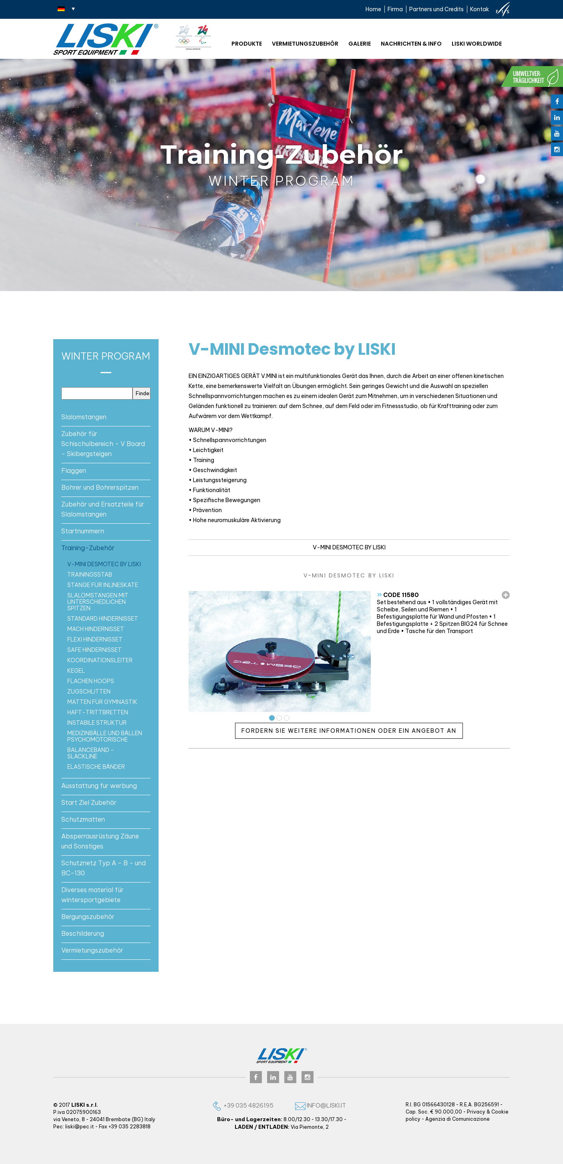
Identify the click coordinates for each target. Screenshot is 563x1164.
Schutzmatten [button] (83, 819)
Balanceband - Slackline (90, 753)
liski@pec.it (79, 1127)
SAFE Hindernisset (94, 649)
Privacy (476, 1112)
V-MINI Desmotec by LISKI (104, 564)
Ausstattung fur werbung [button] (99, 786)
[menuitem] (66, 8)
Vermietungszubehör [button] (92, 950)
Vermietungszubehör (305, 44)
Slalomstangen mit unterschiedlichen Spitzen (98, 602)
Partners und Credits (436, 9)
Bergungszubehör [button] (88, 917)
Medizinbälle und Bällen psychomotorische (104, 736)
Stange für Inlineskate (102, 585)
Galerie (359, 44)
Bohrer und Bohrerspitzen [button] (100, 487)
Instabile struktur (97, 722)
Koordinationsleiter (100, 660)
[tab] (106, 417)
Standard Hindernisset (102, 618)
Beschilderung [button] (82, 933)
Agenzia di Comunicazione (457, 1119)
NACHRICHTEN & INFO (411, 44)
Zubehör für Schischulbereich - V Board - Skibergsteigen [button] (103, 444)
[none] (66, 8)
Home (373, 9)
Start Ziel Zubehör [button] (89, 802)
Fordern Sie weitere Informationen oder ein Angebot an (348, 730)
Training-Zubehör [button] (88, 548)
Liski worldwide (477, 44)
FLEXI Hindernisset (95, 639)
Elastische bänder (96, 766)
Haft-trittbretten (97, 712)
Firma (395, 9)
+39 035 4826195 (242, 1105)
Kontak (479, 9)
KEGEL (76, 670)
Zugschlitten (89, 691)
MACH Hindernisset (95, 629)
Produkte (246, 44)
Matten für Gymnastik (102, 702)
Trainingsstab (89, 574)
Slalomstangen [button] (84, 417)
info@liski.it (320, 1105)
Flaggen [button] (73, 470)
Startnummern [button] (82, 531)
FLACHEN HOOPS (90, 681)
